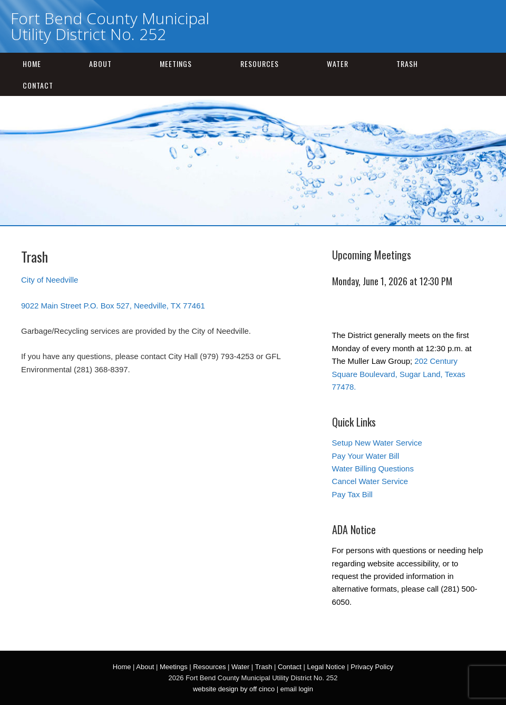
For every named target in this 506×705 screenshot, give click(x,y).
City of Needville (49, 279)
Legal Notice (326, 667)
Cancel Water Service (370, 481)
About (100, 63)
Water (337, 63)
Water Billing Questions (373, 468)
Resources (259, 63)
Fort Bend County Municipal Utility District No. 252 (110, 26)
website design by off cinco (234, 689)
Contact (38, 85)
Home (32, 63)
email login (296, 689)
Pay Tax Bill (352, 494)
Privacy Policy (372, 667)
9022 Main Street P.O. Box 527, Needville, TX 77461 (113, 305)
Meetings (176, 63)
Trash (407, 63)
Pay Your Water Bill (366, 455)
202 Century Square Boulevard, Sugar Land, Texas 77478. (398, 373)
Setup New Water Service (377, 442)
